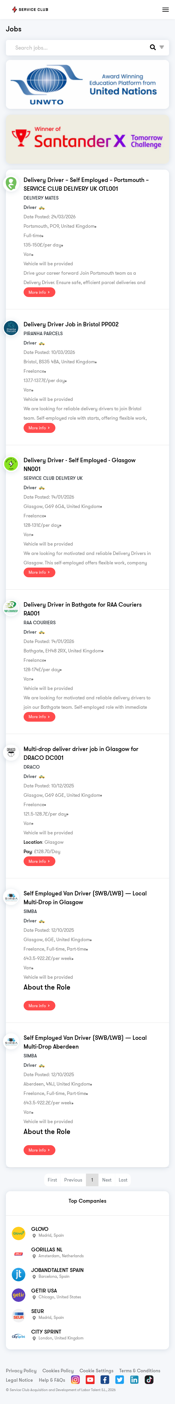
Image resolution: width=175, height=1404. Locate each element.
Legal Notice (19, 1380)
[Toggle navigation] (165, 9)
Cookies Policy (58, 1370)
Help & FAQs (52, 1380)
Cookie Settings (96, 1370)
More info (39, 292)
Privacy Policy (21, 1370)
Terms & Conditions (139, 1370)
